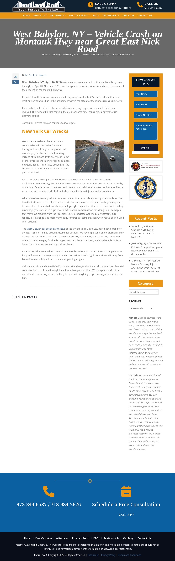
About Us (39, 15)
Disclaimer (93, 554)
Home (26, 15)
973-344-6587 (153, 6)
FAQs (96, 15)
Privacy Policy (108, 554)
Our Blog (128, 15)
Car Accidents (31, 75)
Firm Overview (43, 538)
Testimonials (110, 15)
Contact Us (145, 15)
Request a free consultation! (113, 6)
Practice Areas (78, 15)
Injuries (42, 75)
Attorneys (57, 15)
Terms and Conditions (129, 554)
